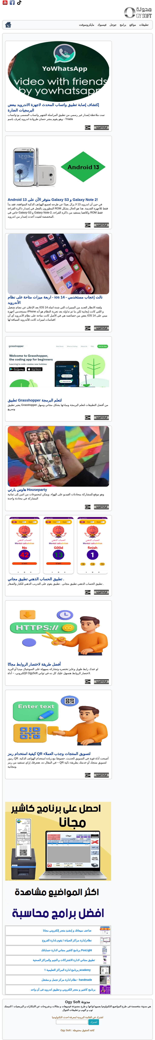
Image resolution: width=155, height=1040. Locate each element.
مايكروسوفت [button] (86, 24)
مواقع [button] (132, 24)
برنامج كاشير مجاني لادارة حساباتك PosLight (66, 950)
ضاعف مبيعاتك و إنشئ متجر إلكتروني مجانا (67, 930)
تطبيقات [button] (143, 24)
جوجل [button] (113, 24)
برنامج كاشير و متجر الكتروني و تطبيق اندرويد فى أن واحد (63, 989)
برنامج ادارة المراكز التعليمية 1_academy (67, 970)
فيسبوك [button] (101, 24)
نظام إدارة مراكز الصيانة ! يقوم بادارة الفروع (67, 940)
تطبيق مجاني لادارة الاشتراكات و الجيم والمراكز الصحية (64, 960)
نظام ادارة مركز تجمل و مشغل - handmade (66, 979)
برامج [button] (123, 24)
